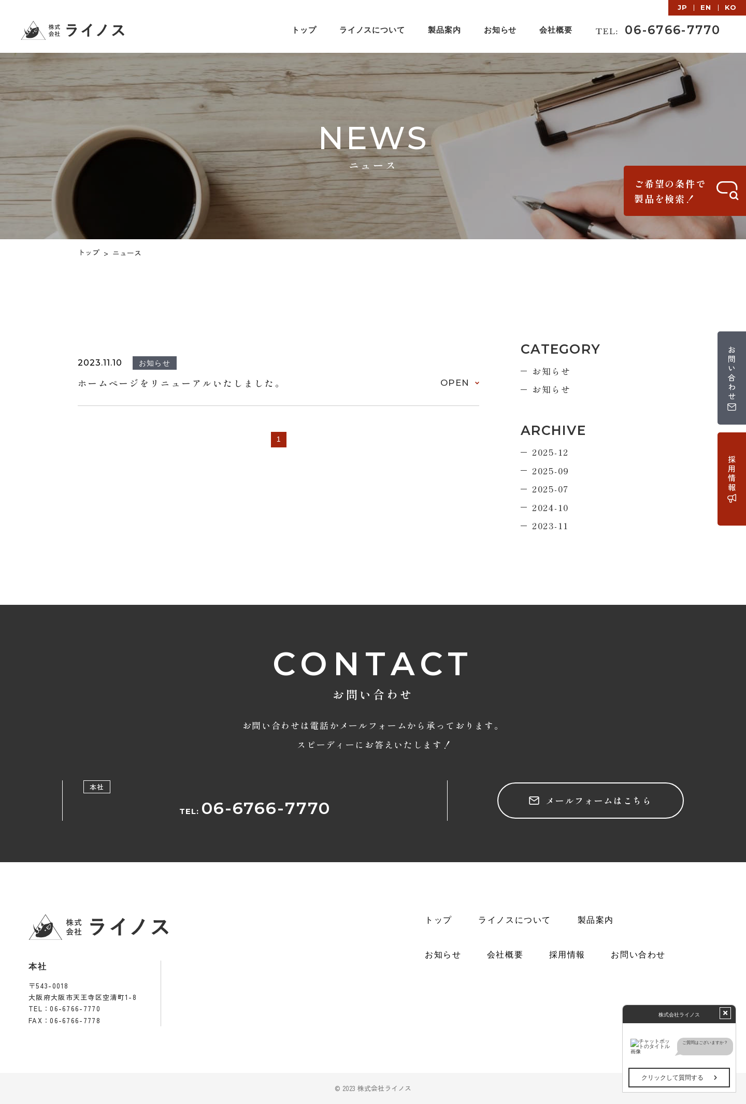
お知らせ (551, 371)
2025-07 (550, 488)
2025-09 (550, 470)
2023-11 (550, 525)
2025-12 (550, 451)
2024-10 (550, 507)
